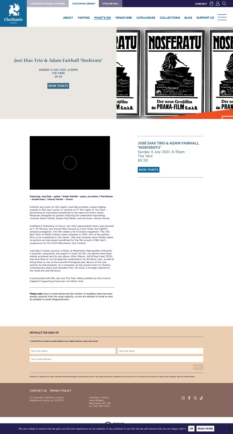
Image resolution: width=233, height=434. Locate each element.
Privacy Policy (189, 377)
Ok (191, 428)
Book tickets (58, 85)
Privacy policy (60, 390)
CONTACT (201, 3)
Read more (205, 428)
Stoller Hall (110, 3)
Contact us (38, 390)
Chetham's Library (13, 13)
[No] (229, 428)
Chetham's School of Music (47, 3)
